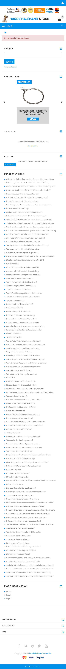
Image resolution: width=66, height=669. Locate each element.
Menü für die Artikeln (14, 333)
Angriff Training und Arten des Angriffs (20, 403)
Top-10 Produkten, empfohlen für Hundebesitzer (24, 293)
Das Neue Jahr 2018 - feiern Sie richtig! (20, 458)
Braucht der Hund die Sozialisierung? (19, 304)
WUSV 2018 (10, 377)
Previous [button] (4, 101)
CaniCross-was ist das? (14, 307)
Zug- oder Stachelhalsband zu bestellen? (21, 488)
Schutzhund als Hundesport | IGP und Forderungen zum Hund (28, 219)
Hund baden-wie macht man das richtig (20, 315)
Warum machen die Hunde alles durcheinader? (23, 436)
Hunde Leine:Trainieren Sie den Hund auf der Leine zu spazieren (29, 568)
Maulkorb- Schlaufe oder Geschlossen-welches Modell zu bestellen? (31, 480)
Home (5, 32)
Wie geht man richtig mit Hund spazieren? (21, 282)
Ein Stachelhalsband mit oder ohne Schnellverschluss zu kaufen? (29, 502)
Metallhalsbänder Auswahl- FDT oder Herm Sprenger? (26, 517)
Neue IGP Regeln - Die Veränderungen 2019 (22, 267)
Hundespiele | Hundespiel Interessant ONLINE (23, 241)
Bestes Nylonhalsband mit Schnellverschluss (22, 499)
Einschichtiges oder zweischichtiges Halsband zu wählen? (27, 462)
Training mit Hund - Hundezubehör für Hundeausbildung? (27, 245)
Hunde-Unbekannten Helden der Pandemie (22, 201)
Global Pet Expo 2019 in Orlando (18, 311)
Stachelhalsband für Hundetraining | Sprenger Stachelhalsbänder (30, 223)
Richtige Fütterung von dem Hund (18, 429)
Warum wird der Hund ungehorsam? (19, 440)
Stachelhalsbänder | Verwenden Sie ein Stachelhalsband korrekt (29, 565)
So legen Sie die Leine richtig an (17, 539)
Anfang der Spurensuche (15, 300)
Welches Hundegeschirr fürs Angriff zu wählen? (23, 399)
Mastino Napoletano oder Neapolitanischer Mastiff (25, 388)
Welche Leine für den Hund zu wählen (20, 278)
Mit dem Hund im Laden (15, 484)
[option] (33, 102)
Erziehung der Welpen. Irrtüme (17, 543)
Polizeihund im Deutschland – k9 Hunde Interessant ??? (26, 216)
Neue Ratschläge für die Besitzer (18, 535)
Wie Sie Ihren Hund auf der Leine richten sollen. (23, 532)
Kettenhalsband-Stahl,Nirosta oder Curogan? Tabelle (25, 326)
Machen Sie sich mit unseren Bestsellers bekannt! (24, 212)
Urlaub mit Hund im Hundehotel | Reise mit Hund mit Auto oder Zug (31, 230)
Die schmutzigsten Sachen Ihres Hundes (21, 381)
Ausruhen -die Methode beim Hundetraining (22, 271)
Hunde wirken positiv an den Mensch (19, 418)
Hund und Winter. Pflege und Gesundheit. (21, 319)
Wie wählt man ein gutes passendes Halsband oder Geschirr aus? (30, 576)
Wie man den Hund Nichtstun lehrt (19, 451)
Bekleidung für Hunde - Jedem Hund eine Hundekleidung (27, 183)
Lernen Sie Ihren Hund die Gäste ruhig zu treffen (24, 330)
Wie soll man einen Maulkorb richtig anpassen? (23, 366)
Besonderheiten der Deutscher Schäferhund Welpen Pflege (28, 455)
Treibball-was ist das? (14, 337)
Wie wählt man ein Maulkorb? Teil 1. (19, 370)
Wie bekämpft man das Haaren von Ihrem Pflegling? (25, 359)
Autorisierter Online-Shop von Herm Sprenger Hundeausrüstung (30, 179)
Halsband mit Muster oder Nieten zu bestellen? (23, 466)
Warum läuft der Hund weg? (16, 396)
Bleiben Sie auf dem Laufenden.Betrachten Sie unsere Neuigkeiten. (31, 186)
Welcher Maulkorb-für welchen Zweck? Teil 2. (23, 348)
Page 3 (8, 595)
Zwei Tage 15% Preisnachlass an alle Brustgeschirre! (25, 238)
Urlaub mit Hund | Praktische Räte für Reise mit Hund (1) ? (27, 234)
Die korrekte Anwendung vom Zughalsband (22, 252)
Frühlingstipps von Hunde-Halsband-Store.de (22, 194)
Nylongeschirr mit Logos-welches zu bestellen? (23, 521)
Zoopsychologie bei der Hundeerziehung (21, 285)
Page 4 (8, 598)
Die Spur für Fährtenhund (15, 410)
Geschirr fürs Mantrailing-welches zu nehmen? (23, 414)
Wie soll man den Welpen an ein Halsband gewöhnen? (26, 363)
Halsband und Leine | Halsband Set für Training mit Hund (27, 197)
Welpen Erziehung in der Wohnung (19, 352)
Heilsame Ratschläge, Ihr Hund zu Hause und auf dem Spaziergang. (30, 510)
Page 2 (8, 591)
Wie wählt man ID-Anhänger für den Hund (21, 374)
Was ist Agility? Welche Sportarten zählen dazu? (23, 341)
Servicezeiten (33, 146)
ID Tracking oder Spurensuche (17, 477)
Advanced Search (10, 67)
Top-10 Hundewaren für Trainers (18, 289)
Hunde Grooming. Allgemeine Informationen (22, 322)
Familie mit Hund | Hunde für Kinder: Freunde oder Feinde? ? (28, 190)
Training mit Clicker (13, 432)
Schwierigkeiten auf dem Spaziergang (20, 495)
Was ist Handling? (12, 263)
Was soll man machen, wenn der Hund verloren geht (25, 344)
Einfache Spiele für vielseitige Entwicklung (21, 385)
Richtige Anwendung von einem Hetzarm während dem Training (30, 392)
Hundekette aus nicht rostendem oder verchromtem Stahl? (28, 513)
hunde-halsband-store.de (40, 653)
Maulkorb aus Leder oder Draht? (18, 554)
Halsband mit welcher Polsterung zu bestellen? (23, 546)
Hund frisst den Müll (13, 469)
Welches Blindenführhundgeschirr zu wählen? (23, 443)
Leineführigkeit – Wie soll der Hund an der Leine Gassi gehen (28, 204)
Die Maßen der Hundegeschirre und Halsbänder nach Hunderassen (30, 256)
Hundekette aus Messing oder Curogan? (21, 550)
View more (10, 164)
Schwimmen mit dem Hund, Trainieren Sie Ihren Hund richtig (28, 572)
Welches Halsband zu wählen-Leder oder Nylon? (24, 447)
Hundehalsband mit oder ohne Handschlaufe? (23, 561)
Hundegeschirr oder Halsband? (17, 473)
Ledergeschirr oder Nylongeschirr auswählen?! (23, 274)
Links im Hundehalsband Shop (17, 208)
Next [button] (61, 101)
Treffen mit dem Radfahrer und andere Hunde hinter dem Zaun (29, 524)
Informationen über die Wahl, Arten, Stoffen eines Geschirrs (28, 557)
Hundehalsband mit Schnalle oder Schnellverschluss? (25, 421)
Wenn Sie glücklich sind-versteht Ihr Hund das (23, 355)
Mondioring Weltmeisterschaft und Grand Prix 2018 (25, 260)
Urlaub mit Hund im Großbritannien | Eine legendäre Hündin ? (28, 227)
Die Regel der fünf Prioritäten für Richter (21, 407)
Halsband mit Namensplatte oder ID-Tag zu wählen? (25, 506)
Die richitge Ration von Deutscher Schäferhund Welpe (26, 491)
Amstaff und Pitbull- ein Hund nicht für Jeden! (23, 296)
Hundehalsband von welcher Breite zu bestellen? (24, 425)
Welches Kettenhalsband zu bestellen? (20, 528)
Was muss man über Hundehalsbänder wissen (23, 249)
